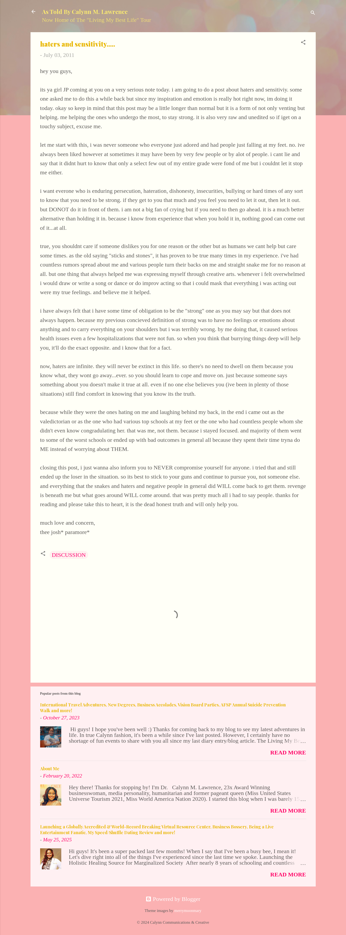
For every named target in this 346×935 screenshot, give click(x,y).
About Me (49, 768)
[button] (303, 42)
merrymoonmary (187, 910)
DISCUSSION (69, 555)
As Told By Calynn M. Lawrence (85, 11)
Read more (288, 752)
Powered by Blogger (173, 899)
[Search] (313, 13)
